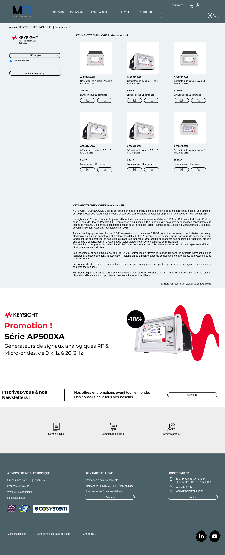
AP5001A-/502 (134, 146)
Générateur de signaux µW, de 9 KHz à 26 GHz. (189, 82)
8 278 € (84, 159)
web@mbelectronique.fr (189, 491)
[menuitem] (198, 5)
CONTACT (177, 5)
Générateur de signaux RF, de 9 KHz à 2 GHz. (142, 151)
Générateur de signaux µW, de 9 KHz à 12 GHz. (96, 82)
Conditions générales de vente (53, 534)
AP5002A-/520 (181, 146)
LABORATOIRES (100, 12)
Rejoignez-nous (16, 498)
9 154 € (130, 90)
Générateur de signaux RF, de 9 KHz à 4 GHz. (95, 151)
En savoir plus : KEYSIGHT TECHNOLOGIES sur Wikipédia (186, 284)
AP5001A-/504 (87, 146)
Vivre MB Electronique (19, 492)
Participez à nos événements (102, 480)
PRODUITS (58, 12)
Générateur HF (21, 60)
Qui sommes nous (17, 480)
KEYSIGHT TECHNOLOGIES (36, 27)
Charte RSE (89, 534)
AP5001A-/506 (134, 77)
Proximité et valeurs (18, 486)
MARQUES (76, 11)
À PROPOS (146, 12)
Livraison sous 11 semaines (93, 95)
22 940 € (178, 90)
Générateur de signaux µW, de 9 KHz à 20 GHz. (189, 151)
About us (40, 480)
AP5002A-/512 (87, 77)
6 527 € (130, 159)
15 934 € (84, 90)
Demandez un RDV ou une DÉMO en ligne (110, 486)
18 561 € (178, 159)
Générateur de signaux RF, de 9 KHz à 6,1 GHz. (142, 82)
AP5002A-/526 (181, 77)
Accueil (13, 27)
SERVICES (125, 12)
